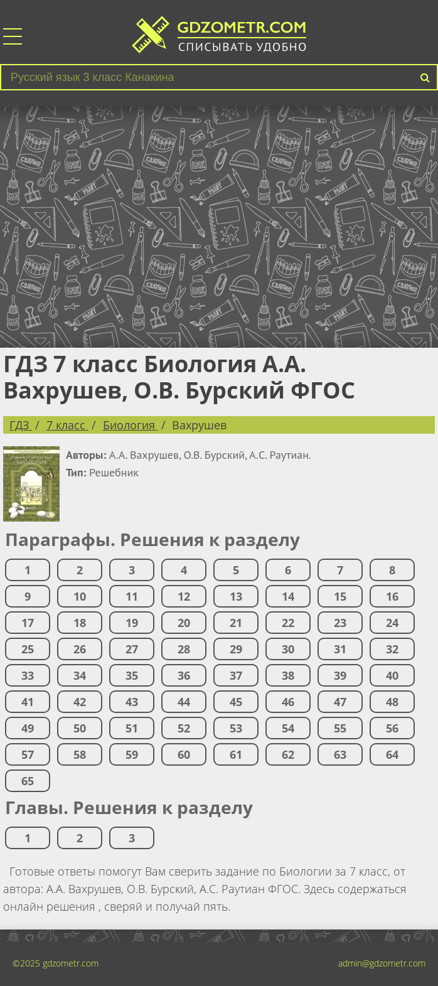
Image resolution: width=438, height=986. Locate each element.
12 (184, 596)
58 (79, 754)
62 (288, 754)
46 (288, 701)
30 (288, 648)
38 (288, 675)
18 (79, 622)
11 (132, 596)
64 (392, 754)
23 (340, 622)
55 (340, 728)
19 (132, 622)
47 (340, 701)
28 (184, 648)
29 (236, 648)
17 (27, 622)
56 (392, 728)
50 (79, 728)
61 (236, 754)
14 (288, 596)
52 (184, 728)
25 (27, 648)
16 (392, 596)
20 (184, 622)
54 (288, 728)
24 (392, 622)
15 (340, 596)
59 (132, 754)
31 (340, 648)
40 (392, 675)
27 (132, 648)
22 (288, 622)
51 (132, 728)
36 (184, 675)
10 (79, 596)
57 (27, 754)
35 (132, 675)
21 (236, 622)
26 (79, 648)
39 (340, 675)
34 (79, 675)
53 (236, 728)
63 (340, 754)
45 (236, 701)
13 (236, 596)
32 (392, 648)
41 (27, 701)
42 (79, 701)
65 (27, 780)
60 (184, 754)
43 (132, 701)
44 (184, 701)
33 (27, 675)
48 (392, 701)
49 (27, 728)
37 (236, 675)
